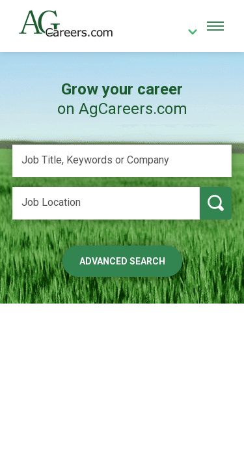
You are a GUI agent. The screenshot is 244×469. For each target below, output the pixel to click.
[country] (188, 33)
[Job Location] (106, 203)
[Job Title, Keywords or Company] (122, 161)
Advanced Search (122, 261)
